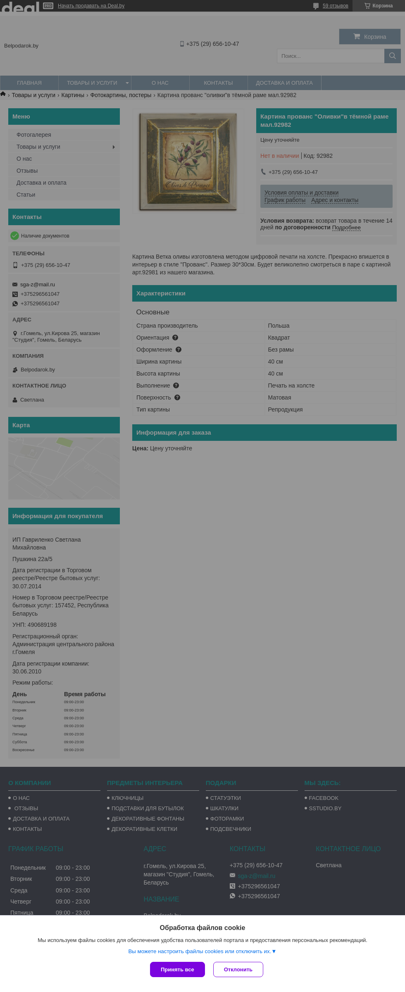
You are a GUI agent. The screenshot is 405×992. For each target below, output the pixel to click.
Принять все (177, 969)
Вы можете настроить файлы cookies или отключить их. (199, 951)
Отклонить (238, 969)
